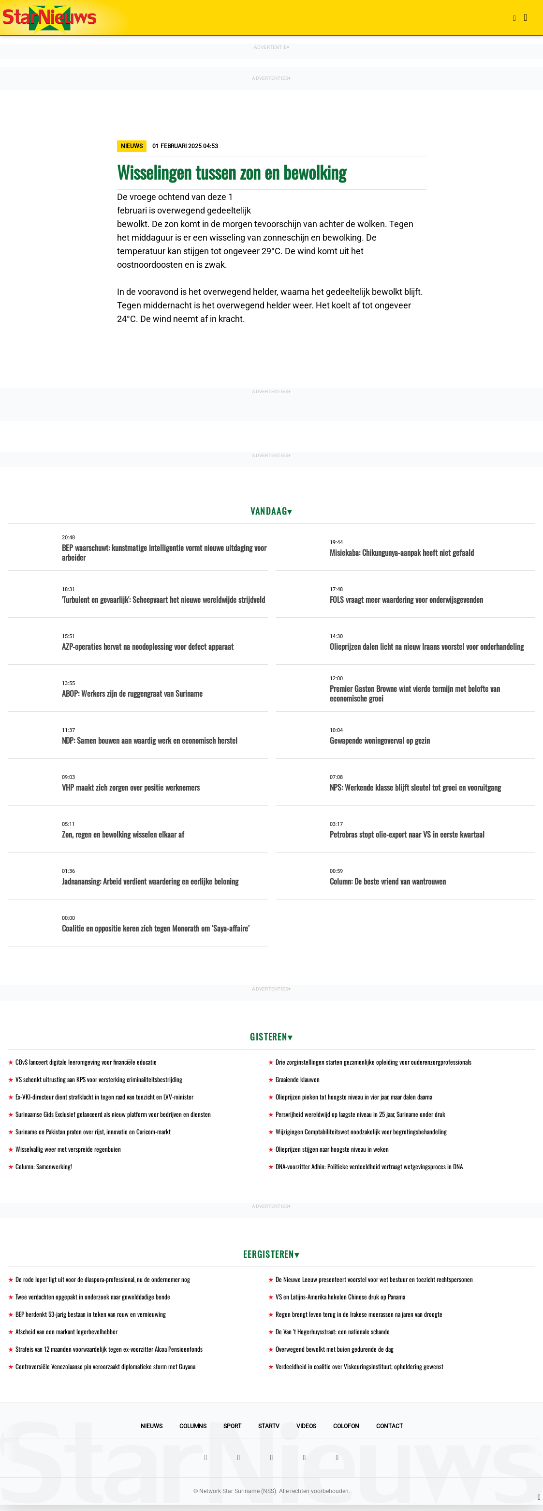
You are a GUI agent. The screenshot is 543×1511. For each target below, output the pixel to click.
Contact (389, 1432)
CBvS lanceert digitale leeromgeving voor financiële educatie (89, 1062)
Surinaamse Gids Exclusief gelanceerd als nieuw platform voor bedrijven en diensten (117, 1116)
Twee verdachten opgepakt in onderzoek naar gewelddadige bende (95, 1301)
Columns (192, 1432)
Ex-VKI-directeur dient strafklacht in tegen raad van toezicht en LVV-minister (108, 1098)
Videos (306, 1432)
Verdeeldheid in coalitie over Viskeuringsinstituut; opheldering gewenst (361, 1372)
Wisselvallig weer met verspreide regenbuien (69, 1151)
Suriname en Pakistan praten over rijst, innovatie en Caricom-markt (97, 1134)
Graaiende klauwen (299, 1080)
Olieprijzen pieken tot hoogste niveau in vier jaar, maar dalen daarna (358, 1098)
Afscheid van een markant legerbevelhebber (68, 1336)
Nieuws (151, 1432)
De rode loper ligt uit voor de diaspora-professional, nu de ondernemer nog (105, 1283)
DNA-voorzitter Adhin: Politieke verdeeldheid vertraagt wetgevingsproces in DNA (372, 1169)
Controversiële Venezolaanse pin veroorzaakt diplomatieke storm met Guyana (109, 1372)
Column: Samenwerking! (44, 1169)
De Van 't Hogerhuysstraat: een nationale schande (335, 1336)
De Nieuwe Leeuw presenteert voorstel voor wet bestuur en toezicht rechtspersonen (377, 1283)
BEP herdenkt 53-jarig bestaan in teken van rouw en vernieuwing (93, 1318)
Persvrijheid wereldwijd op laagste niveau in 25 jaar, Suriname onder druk (365, 1116)
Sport (232, 1432)
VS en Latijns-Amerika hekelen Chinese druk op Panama (343, 1301)
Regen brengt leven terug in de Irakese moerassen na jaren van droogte (362, 1318)
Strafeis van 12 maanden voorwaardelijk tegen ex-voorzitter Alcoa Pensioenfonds (113, 1354)
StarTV (268, 1432)
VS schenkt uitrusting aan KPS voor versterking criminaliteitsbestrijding (102, 1080)
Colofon (346, 1432)
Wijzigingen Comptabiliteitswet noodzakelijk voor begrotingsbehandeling (363, 1134)
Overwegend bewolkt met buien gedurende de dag (336, 1354)
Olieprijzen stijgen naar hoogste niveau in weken (334, 1151)
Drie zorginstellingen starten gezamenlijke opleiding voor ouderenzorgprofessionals (376, 1062)
